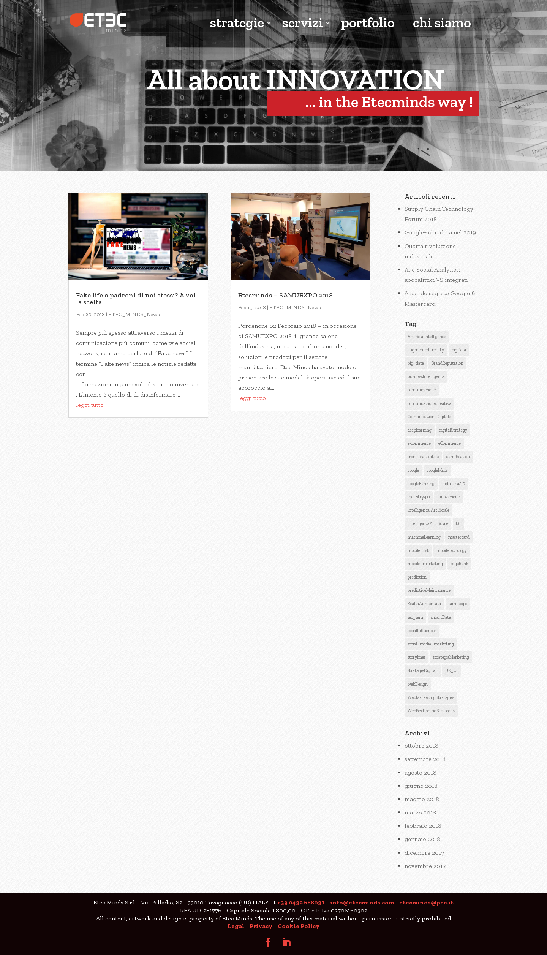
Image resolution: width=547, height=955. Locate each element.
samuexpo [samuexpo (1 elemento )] (458, 603)
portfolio (368, 23)
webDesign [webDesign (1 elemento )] (418, 684)
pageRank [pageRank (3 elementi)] (459, 563)
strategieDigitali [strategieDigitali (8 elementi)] (423, 670)
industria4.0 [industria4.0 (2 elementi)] (453, 483)
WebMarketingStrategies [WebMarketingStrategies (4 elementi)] (431, 697)
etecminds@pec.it (426, 902)
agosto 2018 (420, 772)
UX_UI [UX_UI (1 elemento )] (451, 670)
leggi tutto (90, 404)
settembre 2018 (425, 758)
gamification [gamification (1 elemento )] (458, 456)
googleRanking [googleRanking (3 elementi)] (421, 483)
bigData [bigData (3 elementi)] (459, 350)
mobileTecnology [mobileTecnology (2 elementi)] (451, 550)
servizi (302, 23)
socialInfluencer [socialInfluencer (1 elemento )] (422, 630)
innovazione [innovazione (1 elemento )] (448, 497)
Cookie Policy (298, 926)
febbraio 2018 (423, 825)
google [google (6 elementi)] (413, 470)
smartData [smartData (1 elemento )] (441, 617)
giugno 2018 (421, 785)
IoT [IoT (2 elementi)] (458, 523)
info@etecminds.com (362, 902)
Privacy (261, 926)
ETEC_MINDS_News (134, 314)
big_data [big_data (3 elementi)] (416, 363)
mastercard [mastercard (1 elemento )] (459, 537)
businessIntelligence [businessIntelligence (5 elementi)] (426, 376)
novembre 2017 (425, 866)
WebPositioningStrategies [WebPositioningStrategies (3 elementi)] (431, 710)
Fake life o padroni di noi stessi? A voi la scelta (136, 298)
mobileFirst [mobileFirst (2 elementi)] (418, 550)
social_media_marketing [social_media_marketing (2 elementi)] (431, 644)
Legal (236, 926)
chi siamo (442, 23)
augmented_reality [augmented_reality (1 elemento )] (426, 350)
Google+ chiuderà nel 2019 (440, 232)
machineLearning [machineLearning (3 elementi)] (424, 537)
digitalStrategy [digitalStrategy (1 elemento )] (453, 430)
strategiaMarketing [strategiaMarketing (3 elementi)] (451, 657)
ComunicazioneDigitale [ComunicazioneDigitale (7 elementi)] (429, 416)
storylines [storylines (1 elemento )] (416, 657)
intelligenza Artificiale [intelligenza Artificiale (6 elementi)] (428, 510)
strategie (237, 23)
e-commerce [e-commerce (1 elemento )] (419, 443)
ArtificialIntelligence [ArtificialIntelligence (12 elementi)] (427, 336)
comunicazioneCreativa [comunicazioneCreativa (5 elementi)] (429, 403)
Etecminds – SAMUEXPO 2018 (285, 295)
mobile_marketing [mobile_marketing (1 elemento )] (425, 563)
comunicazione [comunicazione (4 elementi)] (422, 389)
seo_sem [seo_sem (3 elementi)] (415, 617)
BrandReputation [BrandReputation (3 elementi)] (447, 363)
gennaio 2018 (422, 839)
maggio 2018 (422, 799)
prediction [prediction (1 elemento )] (417, 577)
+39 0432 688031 (301, 902)
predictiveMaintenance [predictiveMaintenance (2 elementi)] (429, 590)
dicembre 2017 (424, 852)
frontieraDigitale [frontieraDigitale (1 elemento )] (423, 456)
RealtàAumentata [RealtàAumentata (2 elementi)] (424, 603)
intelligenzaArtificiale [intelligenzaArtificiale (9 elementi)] (428, 523)
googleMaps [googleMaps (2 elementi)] (437, 470)
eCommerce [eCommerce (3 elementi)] (449, 443)
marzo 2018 (420, 812)
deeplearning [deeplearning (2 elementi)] (420, 430)
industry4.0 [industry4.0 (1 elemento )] (419, 497)
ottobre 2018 (421, 745)
